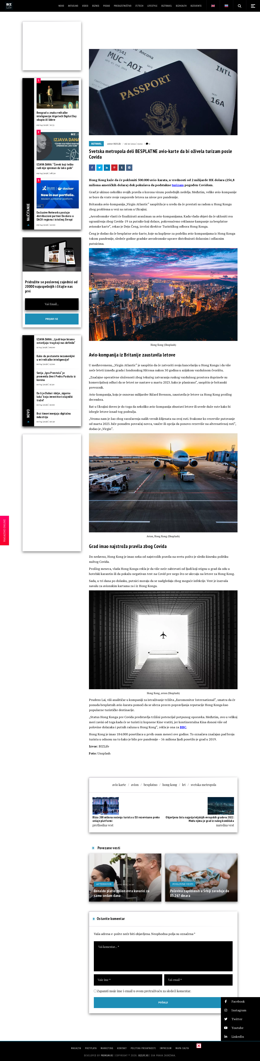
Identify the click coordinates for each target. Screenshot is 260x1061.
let (184, 785)
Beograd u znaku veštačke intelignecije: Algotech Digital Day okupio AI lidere (57, 116)
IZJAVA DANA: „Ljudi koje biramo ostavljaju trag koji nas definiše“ (56, 341)
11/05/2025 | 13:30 (125, 884)
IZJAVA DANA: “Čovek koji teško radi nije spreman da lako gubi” (55, 166)
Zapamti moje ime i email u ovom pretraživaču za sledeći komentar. (144, 991)
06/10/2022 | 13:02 (133, 143)
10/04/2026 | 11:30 (45, 384)
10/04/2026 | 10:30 (46, 421)
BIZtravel (96, 143)
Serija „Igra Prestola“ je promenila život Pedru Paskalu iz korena (56, 376)
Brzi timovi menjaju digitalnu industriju (54, 415)
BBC (183, 727)
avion (135, 785)
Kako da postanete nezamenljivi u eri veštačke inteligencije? (56, 357)
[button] (240, 1001)
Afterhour (103, 884)
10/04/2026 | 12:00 (46, 364)
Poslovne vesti (182, 884)
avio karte (119, 785)
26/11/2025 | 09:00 (208, 884)
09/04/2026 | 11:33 (45, 124)
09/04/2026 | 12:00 (46, 224)
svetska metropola (203, 785)
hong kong (169, 785)
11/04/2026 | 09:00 (46, 347)
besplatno (150, 785)
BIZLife (117, 143)
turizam (178, 185)
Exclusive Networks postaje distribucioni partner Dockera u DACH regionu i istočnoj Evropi (55, 216)
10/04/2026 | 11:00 (46, 404)
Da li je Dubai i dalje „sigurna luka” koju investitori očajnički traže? (55, 396)
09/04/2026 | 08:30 (46, 173)
